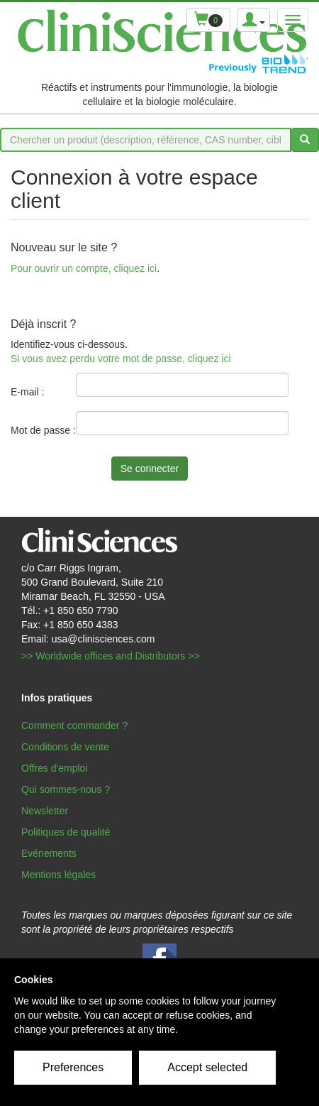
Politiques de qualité (65, 832)
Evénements (49, 853)
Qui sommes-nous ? (65, 789)
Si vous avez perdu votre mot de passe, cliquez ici (121, 358)
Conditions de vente (65, 746)
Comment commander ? (74, 725)
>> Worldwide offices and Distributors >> (110, 656)
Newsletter (44, 810)
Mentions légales (58, 874)
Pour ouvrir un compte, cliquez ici (84, 268)
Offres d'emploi (54, 768)
